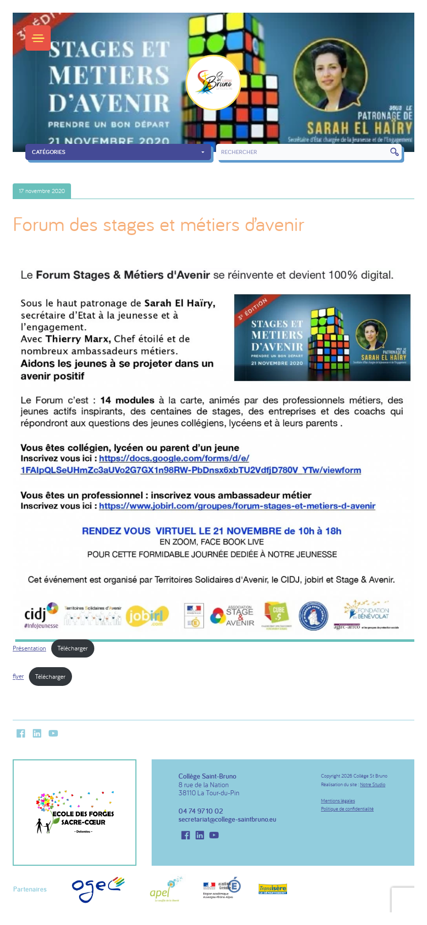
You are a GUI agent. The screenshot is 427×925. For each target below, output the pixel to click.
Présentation (29, 648)
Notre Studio (372, 784)
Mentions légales (338, 800)
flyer (18, 676)
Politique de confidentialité (347, 808)
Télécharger (72, 648)
